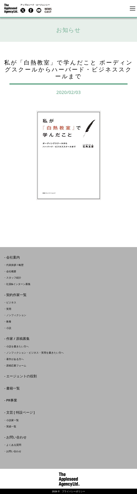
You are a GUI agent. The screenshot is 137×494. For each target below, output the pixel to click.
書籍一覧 (13, 388)
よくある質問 (13, 444)
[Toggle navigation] (132, 8)
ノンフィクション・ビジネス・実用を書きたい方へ (35, 352)
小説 (8, 328)
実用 (8, 309)
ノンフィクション (16, 315)
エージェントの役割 (21, 376)
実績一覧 (11, 426)
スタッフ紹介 (13, 277)
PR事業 (11, 400)
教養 (8, 321)
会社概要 (11, 271)
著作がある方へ (15, 359)
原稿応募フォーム (16, 365)
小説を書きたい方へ (17, 346)
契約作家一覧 (16, 295)
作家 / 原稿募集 (18, 339)
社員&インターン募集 (18, 284)
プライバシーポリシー (73, 491)
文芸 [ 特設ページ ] (20, 412)
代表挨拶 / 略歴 (15, 265)
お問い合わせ (16, 437)
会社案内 (13, 257)
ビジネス (11, 302)
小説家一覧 (12, 420)
